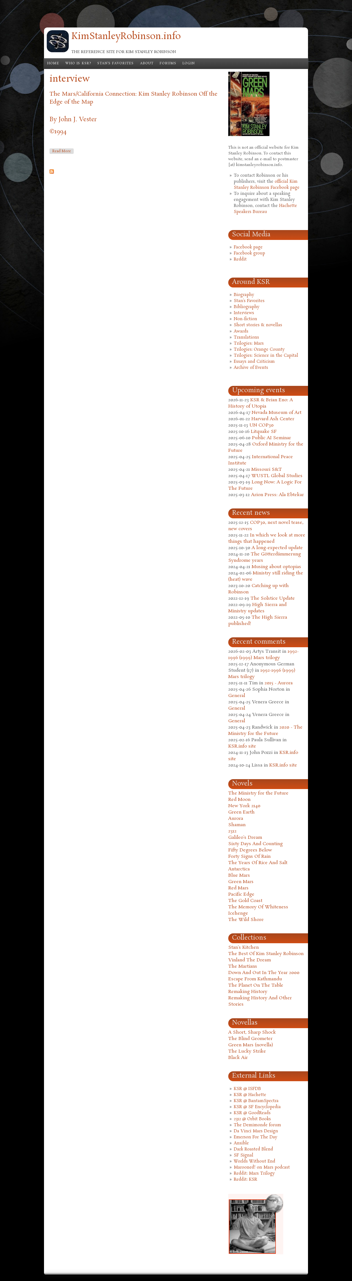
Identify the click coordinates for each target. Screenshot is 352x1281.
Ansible (241, 1143)
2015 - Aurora (279, 683)
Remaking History (247, 992)
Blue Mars (239, 875)
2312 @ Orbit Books (252, 1119)
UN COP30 (261, 425)
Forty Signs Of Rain (249, 856)
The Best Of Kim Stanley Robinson (266, 954)
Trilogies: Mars (249, 343)
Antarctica (239, 869)
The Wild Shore (246, 920)
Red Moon (239, 799)
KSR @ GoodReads (252, 1113)
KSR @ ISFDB (247, 1089)
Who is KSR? (78, 63)
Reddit (240, 259)
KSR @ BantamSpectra (256, 1101)
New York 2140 (244, 806)
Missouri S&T (266, 469)
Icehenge (238, 913)
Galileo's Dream (245, 837)
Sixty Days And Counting (255, 844)
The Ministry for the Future (258, 793)
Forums (168, 63)
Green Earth (241, 812)
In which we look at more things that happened (266, 538)
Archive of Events (251, 367)
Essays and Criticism (254, 361)
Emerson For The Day (255, 1137)
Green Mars (241, 882)
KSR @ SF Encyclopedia (257, 1107)
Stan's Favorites (115, 63)
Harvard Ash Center (272, 419)
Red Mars (238, 888)
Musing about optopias (276, 567)
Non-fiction (245, 319)
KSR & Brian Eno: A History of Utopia (260, 403)
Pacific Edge (241, 894)
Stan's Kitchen (243, 947)
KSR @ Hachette (250, 1095)
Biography (244, 295)
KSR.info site (242, 746)
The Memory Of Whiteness (258, 907)
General (236, 696)
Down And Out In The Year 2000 (263, 973)
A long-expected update (277, 548)
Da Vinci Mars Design (256, 1131)
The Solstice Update (273, 598)
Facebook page (248, 247)
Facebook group (249, 253)
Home (53, 63)
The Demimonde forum (257, 1125)
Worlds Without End (254, 1161)
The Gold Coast (245, 901)
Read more (63, 151)
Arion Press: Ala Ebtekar (277, 495)
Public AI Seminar (271, 438)
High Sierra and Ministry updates (257, 608)
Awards (241, 331)
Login (188, 63)
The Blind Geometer (250, 1039)
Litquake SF (264, 431)
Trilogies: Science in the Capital (266, 355)
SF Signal (243, 1155)
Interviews (244, 313)
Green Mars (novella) (250, 1045)
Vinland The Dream (249, 960)
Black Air (238, 1058)
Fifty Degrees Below (250, 850)
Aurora (235, 818)
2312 (232, 831)
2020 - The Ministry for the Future (265, 730)
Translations (246, 337)
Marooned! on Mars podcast (262, 1167)
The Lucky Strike (247, 1051)
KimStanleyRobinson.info (126, 36)
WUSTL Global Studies (276, 476)
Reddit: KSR (245, 1179)
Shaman (237, 825)
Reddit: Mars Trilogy (254, 1173)
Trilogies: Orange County (259, 349)
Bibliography (246, 307)
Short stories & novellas (258, 325)
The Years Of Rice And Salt (257, 863)
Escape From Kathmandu (255, 979)
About (146, 63)
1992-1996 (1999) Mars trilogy (263, 654)
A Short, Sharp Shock (252, 1032)
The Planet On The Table (255, 985)
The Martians (242, 966)
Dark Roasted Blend (253, 1149)
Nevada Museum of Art (276, 413)
